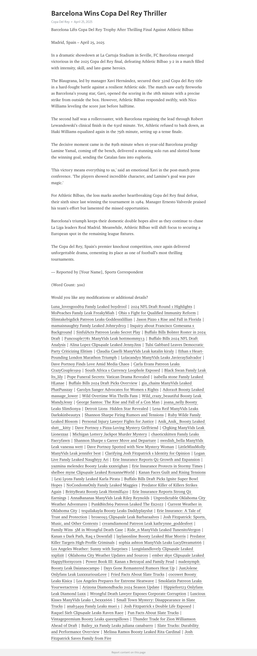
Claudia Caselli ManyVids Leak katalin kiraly (135, 351)
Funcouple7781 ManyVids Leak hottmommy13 (104, 338)
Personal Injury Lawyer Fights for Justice (118, 421)
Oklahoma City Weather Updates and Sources (108, 555)
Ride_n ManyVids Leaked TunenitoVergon (163, 529)
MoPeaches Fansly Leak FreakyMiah (82, 312)
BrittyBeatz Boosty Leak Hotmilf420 (97, 491)
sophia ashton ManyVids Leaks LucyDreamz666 (160, 542)
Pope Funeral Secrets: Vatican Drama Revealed (108, 376)
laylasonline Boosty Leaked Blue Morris (151, 536)
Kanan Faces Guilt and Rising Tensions (172, 472)
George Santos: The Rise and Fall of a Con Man (118, 402)
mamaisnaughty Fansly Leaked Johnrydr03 (88, 325)
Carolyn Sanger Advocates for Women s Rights (117, 389)
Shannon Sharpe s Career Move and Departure (115, 440)
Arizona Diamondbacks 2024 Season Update (120, 587)
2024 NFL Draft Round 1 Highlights (161, 306)
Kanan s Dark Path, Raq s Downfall (81, 536)
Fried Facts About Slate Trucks (137, 574)
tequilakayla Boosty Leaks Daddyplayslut (117, 510)
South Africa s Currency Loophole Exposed (122, 370)
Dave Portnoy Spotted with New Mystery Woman (130, 446)
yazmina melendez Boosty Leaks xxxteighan (89, 466)
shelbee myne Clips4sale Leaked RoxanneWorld (92, 472)
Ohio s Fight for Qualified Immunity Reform (157, 312)
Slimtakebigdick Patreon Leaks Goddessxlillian (91, 319)
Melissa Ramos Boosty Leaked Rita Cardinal (142, 631)
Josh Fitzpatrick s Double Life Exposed (157, 606)
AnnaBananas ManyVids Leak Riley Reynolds (109, 497)
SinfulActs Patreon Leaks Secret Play (108, 332)
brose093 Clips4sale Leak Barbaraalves (125, 516)
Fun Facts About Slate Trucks (153, 612)
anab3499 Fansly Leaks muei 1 (93, 606)
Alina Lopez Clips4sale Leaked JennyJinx (105, 344)
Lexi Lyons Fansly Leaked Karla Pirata (87, 478)
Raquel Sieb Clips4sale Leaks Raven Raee (87, 612)
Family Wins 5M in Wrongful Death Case (87, 529)
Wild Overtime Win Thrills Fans (110, 395)
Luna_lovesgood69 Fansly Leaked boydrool (89, 306)
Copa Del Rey (60, 22)
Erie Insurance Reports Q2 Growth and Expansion (156, 459)
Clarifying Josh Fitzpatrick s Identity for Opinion (147, 453)
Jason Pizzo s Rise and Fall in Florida (168, 319)
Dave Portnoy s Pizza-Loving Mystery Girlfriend (116, 427)
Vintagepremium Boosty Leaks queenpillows (90, 619)
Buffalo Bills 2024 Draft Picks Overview (103, 383)
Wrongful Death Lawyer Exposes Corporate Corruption (138, 593)
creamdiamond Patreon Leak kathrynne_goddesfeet (147, 523)
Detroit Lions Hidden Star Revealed (116, 408)
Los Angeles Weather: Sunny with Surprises (89, 548)
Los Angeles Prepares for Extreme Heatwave (115, 580)
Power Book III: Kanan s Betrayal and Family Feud (130, 561)
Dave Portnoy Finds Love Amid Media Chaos (90, 364)
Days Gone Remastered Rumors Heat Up (139, 568)
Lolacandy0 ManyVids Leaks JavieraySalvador (161, 357)
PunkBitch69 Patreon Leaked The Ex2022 (127, 504)
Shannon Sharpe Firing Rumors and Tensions (124, 414)
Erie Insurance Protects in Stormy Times (167, 466)
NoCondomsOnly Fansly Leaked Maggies (101, 485)
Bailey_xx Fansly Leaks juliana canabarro (117, 625)
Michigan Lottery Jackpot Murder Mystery (109, 434)
